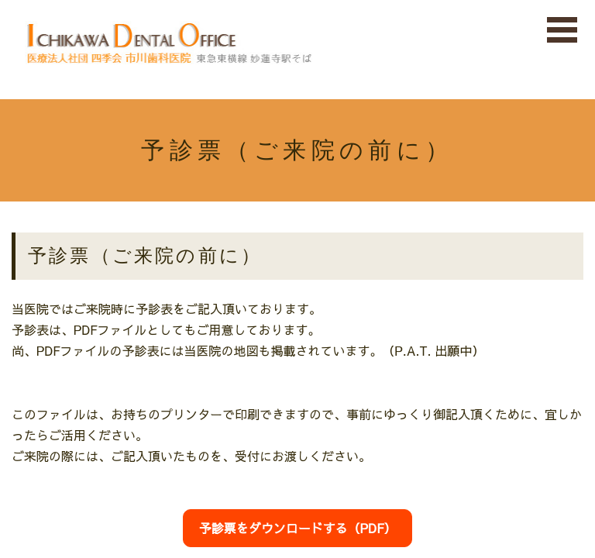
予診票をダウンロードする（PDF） (297, 527)
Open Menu (562, 30)
